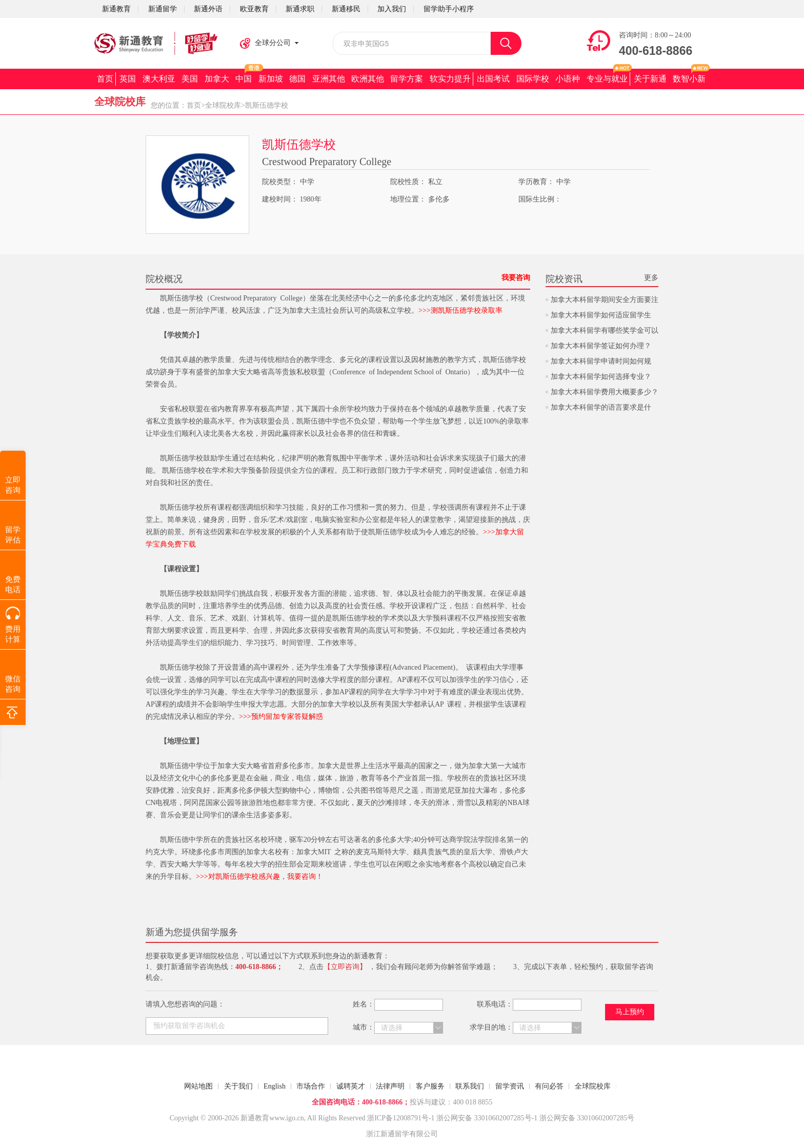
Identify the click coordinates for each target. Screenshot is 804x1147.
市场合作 (310, 1086)
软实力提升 (450, 78)
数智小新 (689, 78)
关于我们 (238, 1086)
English (275, 1086)
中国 (243, 78)
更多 (651, 277)
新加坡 (270, 78)
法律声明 (390, 1086)
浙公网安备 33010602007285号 (484, 1118)
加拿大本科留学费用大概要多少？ (604, 392)
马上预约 (629, 1012)
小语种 (567, 78)
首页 (105, 78)
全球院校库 (223, 105)
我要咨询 (515, 277)
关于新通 (650, 78)
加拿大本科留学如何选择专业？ (601, 376)
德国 (297, 78)
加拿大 (217, 78)
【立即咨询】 (345, 967)
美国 (190, 78)
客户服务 (430, 1086)
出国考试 (493, 78)
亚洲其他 (328, 78)
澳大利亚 (159, 78)
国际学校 (532, 78)
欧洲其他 (367, 78)
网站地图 (198, 1086)
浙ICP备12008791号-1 (400, 1118)
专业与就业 (607, 78)
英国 (127, 78)
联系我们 (469, 1086)
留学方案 (406, 78)
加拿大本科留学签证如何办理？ (601, 346)
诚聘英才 (350, 1086)
